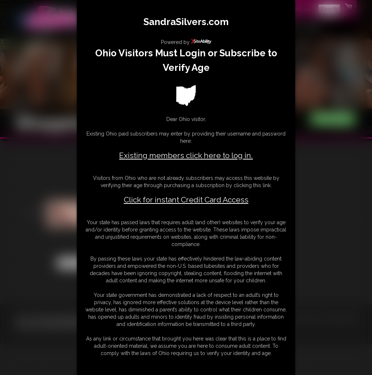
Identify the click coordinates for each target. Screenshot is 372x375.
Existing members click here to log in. (186, 155)
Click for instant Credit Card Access (186, 199)
